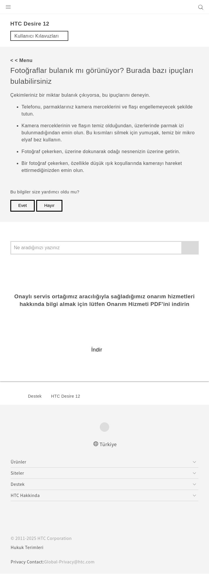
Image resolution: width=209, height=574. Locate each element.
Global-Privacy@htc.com (73, 562)
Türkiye (108, 444)
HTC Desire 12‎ (65, 396)
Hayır (49, 205)
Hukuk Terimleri (28, 547)
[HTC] (104, 7)
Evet (22, 205)
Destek (35, 396)
